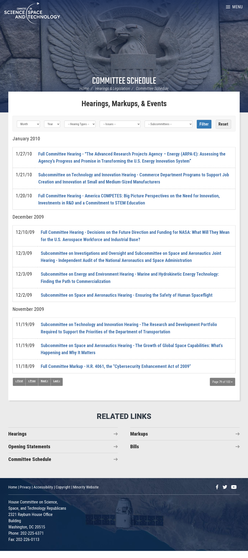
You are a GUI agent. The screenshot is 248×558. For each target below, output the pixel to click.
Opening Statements (29, 454)
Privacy (25, 494)
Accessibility (43, 494)
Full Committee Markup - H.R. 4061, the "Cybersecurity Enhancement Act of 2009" (124, 373)
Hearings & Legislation (112, 88)
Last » (57, 388)
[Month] (28, 124)
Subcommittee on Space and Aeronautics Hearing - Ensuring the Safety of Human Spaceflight (134, 302)
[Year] (52, 124)
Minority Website (86, 494)
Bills (134, 454)
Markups (139, 441)
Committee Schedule (124, 81)
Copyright (63, 494)
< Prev (32, 388)
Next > (45, 388)
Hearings (17, 441)
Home (84, 88)
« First (19, 388)
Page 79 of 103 (222, 389)
